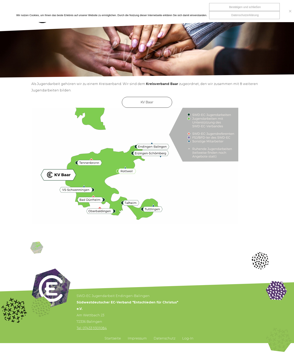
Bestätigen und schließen (245, 7)
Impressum (137, 338)
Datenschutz (164, 338)
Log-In (187, 338)
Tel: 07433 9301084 (92, 328)
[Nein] (289, 11)
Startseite (113, 338)
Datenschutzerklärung (245, 15)
